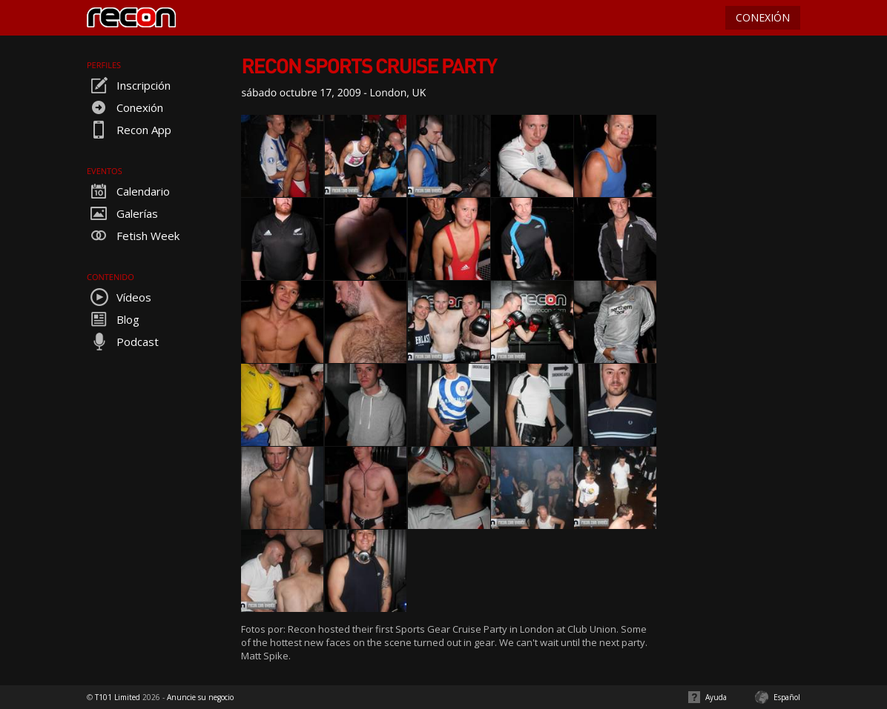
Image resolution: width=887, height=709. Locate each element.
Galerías (122, 213)
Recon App (129, 130)
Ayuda (716, 697)
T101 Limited (117, 697)
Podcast (123, 341)
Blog (113, 319)
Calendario (128, 191)
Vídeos (119, 297)
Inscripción (129, 85)
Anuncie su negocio (200, 697)
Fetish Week (133, 235)
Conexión (125, 107)
